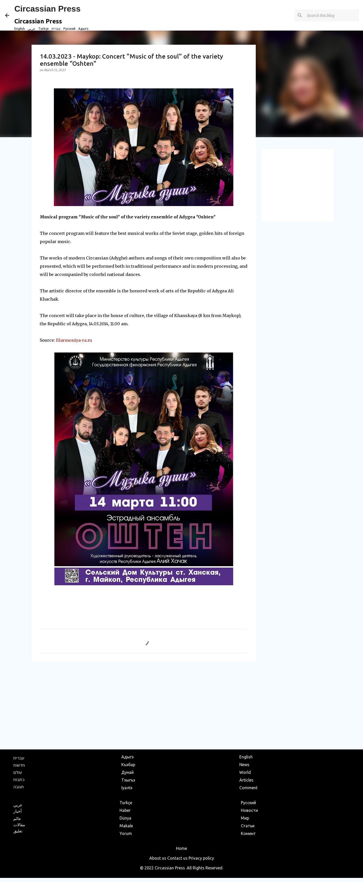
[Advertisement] (144, 705)
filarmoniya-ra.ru (74, 340)
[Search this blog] (332, 15)
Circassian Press (47, 8)
